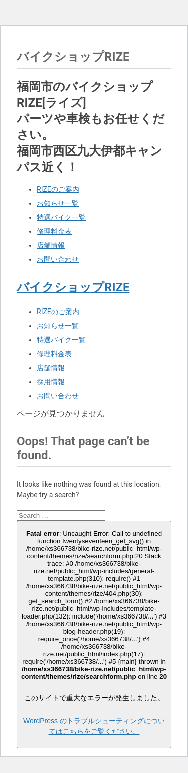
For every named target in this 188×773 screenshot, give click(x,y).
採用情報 (51, 382)
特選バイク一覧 (61, 217)
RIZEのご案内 (58, 189)
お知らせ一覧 (58, 203)
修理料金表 (54, 231)
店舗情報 (51, 245)
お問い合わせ (58, 259)
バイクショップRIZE (73, 287)
